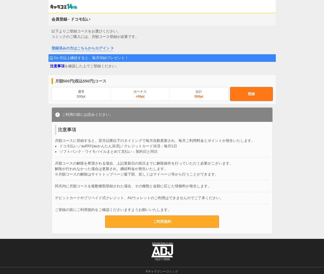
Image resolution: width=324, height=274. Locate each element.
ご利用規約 (162, 221)
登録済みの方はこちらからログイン (81, 48)
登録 (251, 94)
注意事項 (57, 66)
